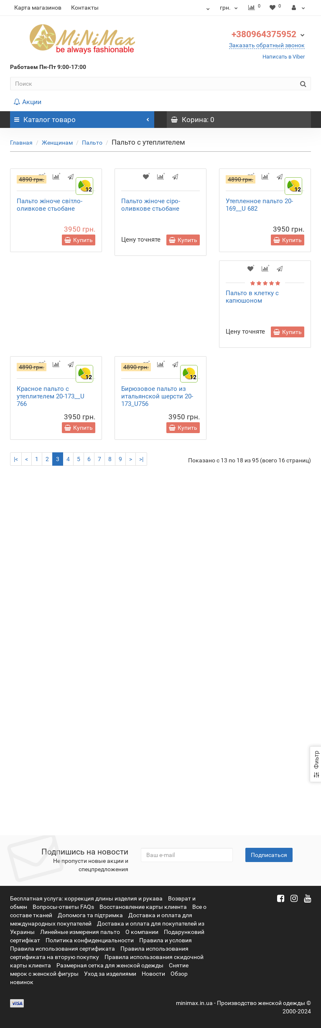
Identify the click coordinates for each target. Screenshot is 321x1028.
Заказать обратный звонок (267, 45)
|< (16, 811)
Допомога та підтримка (90, 915)
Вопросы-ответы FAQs (63, 906)
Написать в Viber (283, 57)
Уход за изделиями (110, 973)
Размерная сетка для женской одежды (109, 965)
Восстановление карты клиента (143, 906)
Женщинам (57, 142)
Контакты (85, 7)
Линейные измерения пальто (80, 932)
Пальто (92, 142)
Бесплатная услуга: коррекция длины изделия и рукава (86, 898)
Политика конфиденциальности (90, 940)
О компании (141, 932)
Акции (27, 102)
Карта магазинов (37, 7)
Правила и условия (165, 940)
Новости (153, 973)
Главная (21, 142)
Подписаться (269, 855)
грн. (229, 7)
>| (141, 811)
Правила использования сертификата (62, 948)
